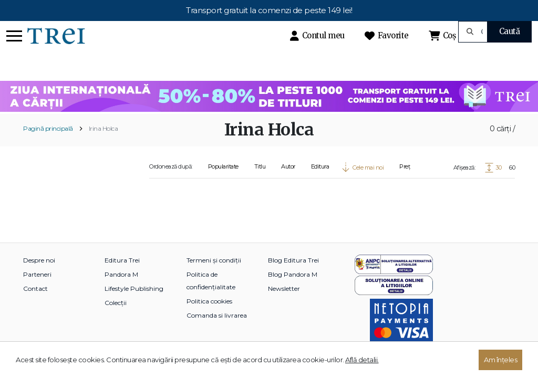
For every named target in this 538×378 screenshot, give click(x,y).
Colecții (116, 303)
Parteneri (37, 274)
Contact (35, 288)
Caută (509, 31)
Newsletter (284, 288)
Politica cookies (209, 301)
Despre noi (39, 260)
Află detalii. (362, 359)
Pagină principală (48, 128)
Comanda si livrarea (217, 315)
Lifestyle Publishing (134, 288)
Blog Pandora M (292, 274)
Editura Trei (122, 260)
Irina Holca (103, 128)
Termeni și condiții (214, 260)
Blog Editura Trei (293, 260)
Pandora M (121, 274)
